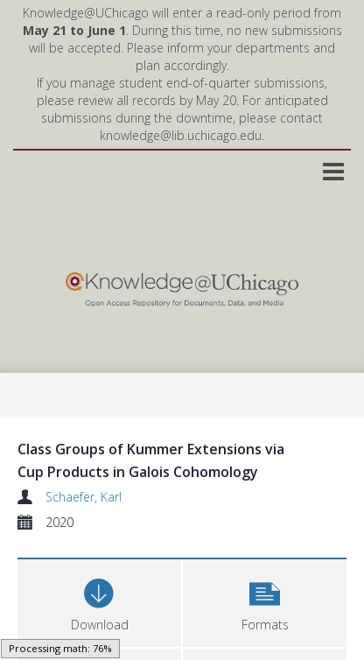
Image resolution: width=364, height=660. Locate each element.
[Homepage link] (182, 284)
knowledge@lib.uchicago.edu (181, 135)
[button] (264, 600)
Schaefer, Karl (84, 496)
